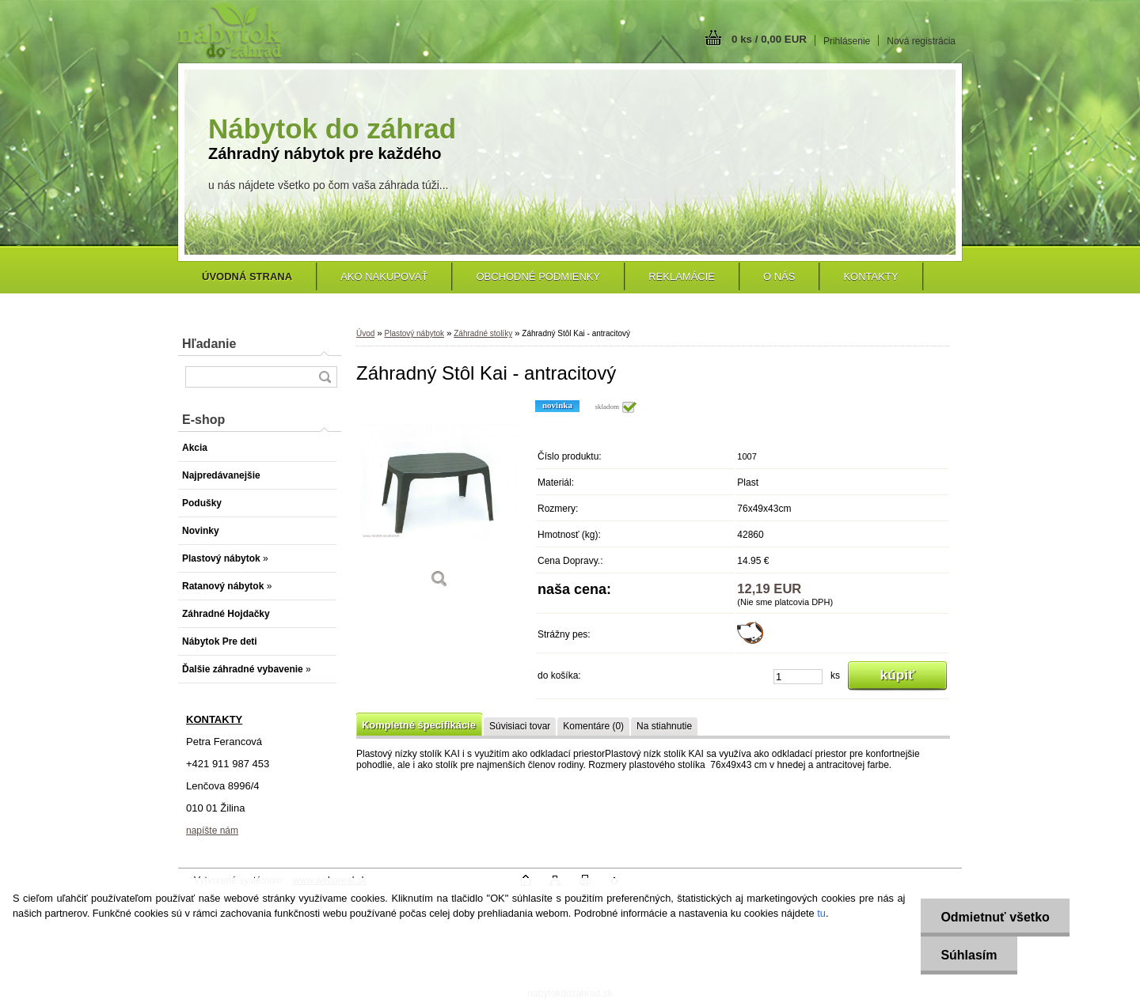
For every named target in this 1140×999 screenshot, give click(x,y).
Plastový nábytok (414, 333)
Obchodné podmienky (538, 276)
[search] (324, 377)
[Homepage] (247, 276)
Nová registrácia (921, 41)
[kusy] (798, 676)
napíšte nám (212, 830)
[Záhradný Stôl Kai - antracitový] (439, 499)
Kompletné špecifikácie (419, 725)
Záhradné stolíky (483, 333)
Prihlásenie (846, 41)
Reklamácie (681, 276)
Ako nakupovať (384, 276)
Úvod (365, 333)
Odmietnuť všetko (994, 917)
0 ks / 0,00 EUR (769, 39)
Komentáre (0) (593, 726)
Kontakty (870, 276)
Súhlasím (968, 955)
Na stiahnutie (664, 726)
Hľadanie (209, 343)
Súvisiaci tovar (519, 726)
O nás (779, 276)
